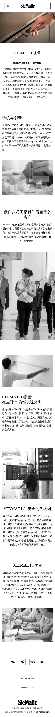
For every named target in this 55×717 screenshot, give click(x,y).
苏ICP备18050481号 (42, 712)
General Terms (27, 687)
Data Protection (27, 678)
